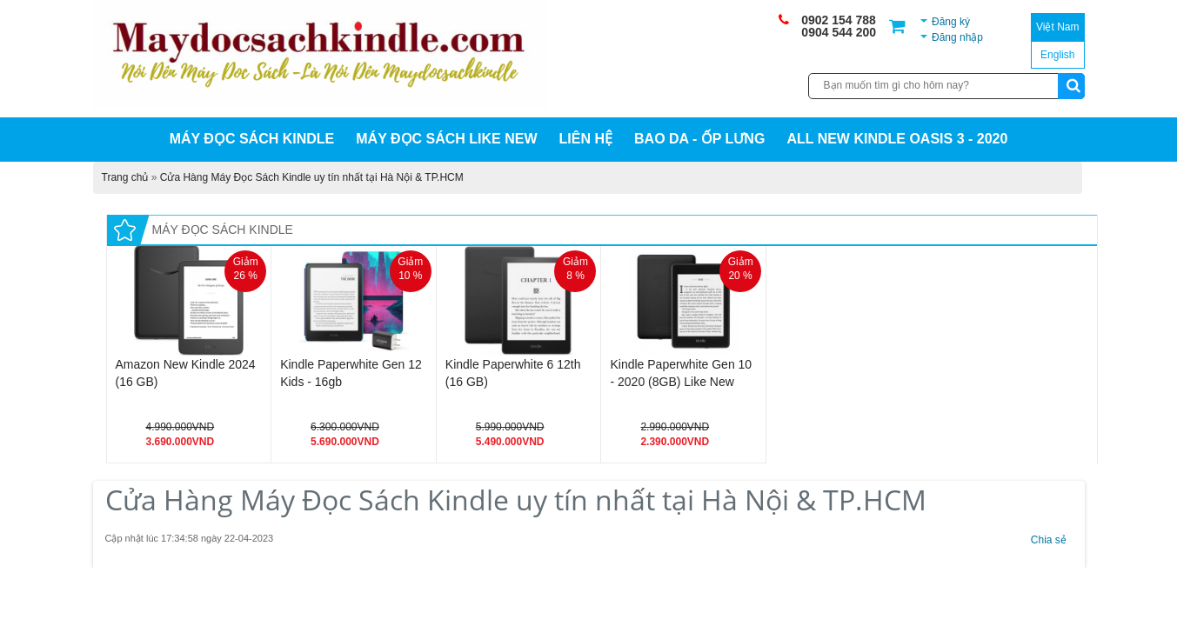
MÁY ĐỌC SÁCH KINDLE (252, 138)
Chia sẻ (1048, 540)
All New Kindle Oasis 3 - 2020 (896, 138)
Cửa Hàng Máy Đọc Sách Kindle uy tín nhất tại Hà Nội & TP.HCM (312, 177)
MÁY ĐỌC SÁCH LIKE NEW (446, 138)
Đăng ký (951, 22)
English (1057, 55)
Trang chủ (125, 177)
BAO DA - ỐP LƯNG (699, 138)
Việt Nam (1057, 27)
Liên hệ (585, 138)
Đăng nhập (957, 37)
